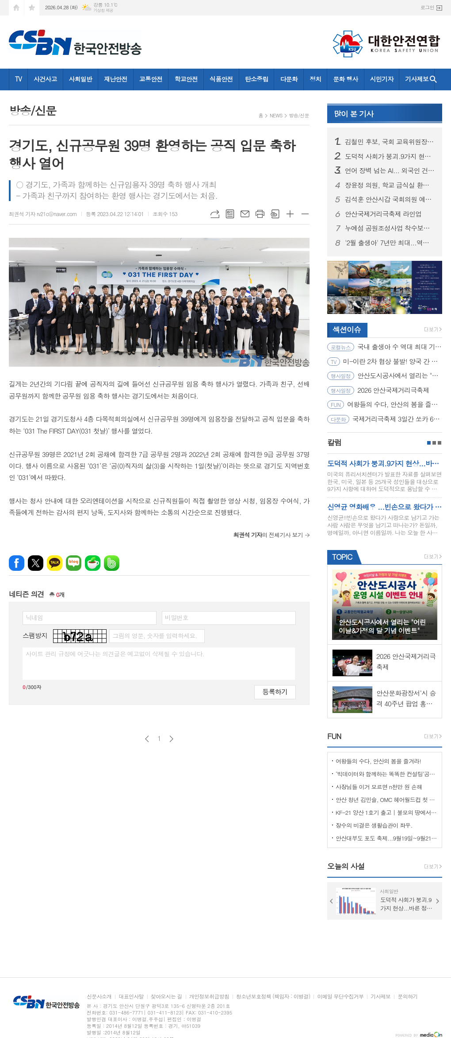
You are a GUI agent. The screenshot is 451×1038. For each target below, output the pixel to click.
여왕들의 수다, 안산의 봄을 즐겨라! (378, 761)
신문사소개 (99, 996)
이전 (147, 739)
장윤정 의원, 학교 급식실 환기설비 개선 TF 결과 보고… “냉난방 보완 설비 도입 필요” (390, 185)
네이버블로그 (73, 563)
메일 (245, 213)
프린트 (260, 213)
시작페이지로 (16, 7)
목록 (230, 213)
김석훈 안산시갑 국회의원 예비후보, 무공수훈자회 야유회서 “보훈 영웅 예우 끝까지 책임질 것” (390, 199)
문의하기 (407, 996)
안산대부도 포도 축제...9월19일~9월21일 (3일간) (386, 838)
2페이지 (434, 443)
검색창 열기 (433, 79)
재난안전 (115, 78)
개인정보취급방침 (209, 996)
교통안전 (151, 78)
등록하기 (275, 691)
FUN (334, 736)
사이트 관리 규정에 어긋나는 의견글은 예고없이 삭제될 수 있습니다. (115, 654)
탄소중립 (256, 78)
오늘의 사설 (346, 866)
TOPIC (342, 556)
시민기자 (382, 78)
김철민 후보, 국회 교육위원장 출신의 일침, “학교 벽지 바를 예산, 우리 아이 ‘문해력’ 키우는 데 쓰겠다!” (390, 141)
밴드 (111, 563)
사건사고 (45, 78)
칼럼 (334, 442)
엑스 (35, 563)
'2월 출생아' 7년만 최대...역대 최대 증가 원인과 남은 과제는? (390, 242)
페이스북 (16, 563)
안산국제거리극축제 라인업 (383, 213)
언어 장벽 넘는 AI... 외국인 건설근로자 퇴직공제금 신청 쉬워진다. (390, 170)
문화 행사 (345, 78)
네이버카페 (92, 563)
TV (18, 78)
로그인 (427, 7)
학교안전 (186, 78)
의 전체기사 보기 (268, 535)
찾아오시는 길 (166, 996)
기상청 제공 (103, 10)
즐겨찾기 (31, 7)
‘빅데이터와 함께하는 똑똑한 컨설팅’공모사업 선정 (386, 774)
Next (437, 901)
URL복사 (214, 213)
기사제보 (416, 78)
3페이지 (439, 443)
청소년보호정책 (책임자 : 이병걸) (273, 996)
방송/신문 (299, 115)
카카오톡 (54, 563)
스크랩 (275, 213)
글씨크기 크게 (290, 213)
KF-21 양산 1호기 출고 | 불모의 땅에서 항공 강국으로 (386, 812)
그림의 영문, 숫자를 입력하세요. (154, 635)
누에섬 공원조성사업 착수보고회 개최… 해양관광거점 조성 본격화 (390, 228)
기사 (353, 113)
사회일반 (80, 78)
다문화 (288, 78)
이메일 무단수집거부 (340, 996)
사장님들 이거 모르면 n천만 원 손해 (379, 786)
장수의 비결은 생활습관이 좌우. (374, 825)
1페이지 (429, 443)
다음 (171, 739)
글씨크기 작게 (305, 213)
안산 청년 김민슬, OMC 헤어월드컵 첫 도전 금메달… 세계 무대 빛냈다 (386, 799)
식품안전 (221, 78)
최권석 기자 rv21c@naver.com (43, 213)
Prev (331, 901)
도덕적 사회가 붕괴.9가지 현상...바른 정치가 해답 (390, 156)
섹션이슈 (347, 329)
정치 (315, 78)
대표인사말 (130, 996)
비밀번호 (176, 617)
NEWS (276, 115)
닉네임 (34, 617)
